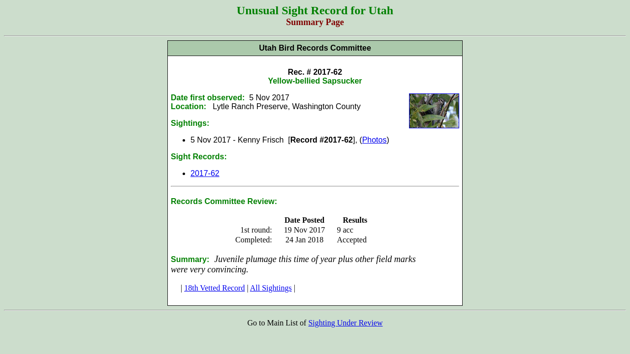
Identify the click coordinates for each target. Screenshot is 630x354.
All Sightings (271, 288)
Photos (374, 140)
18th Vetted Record (214, 288)
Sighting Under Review (345, 323)
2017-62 (205, 173)
